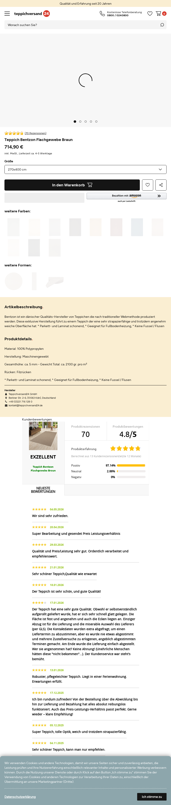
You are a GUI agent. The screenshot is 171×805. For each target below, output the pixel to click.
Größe (8, 161)
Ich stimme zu (152, 797)
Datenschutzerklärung (20, 797)
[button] (127, 198)
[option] (85, 3)
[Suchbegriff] (81, 24)
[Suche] (162, 24)
